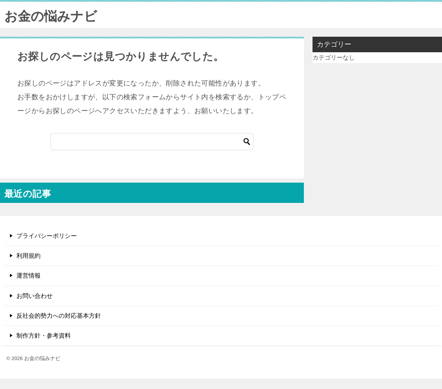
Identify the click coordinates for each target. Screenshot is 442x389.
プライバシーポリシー (46, 235)
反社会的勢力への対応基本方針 (58, 315)
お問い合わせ (34, 295)
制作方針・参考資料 (43, 335)
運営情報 (28, 275)
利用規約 (28, 255)
